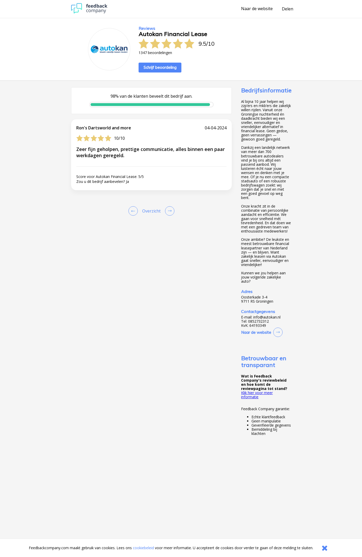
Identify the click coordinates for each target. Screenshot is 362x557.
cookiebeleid (143, 547)
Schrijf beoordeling (160, 67)
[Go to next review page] (168, 211)
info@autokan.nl (267, 317)
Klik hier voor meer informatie (257, 394)
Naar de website (257, 8)
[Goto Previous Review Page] (134, 211)
